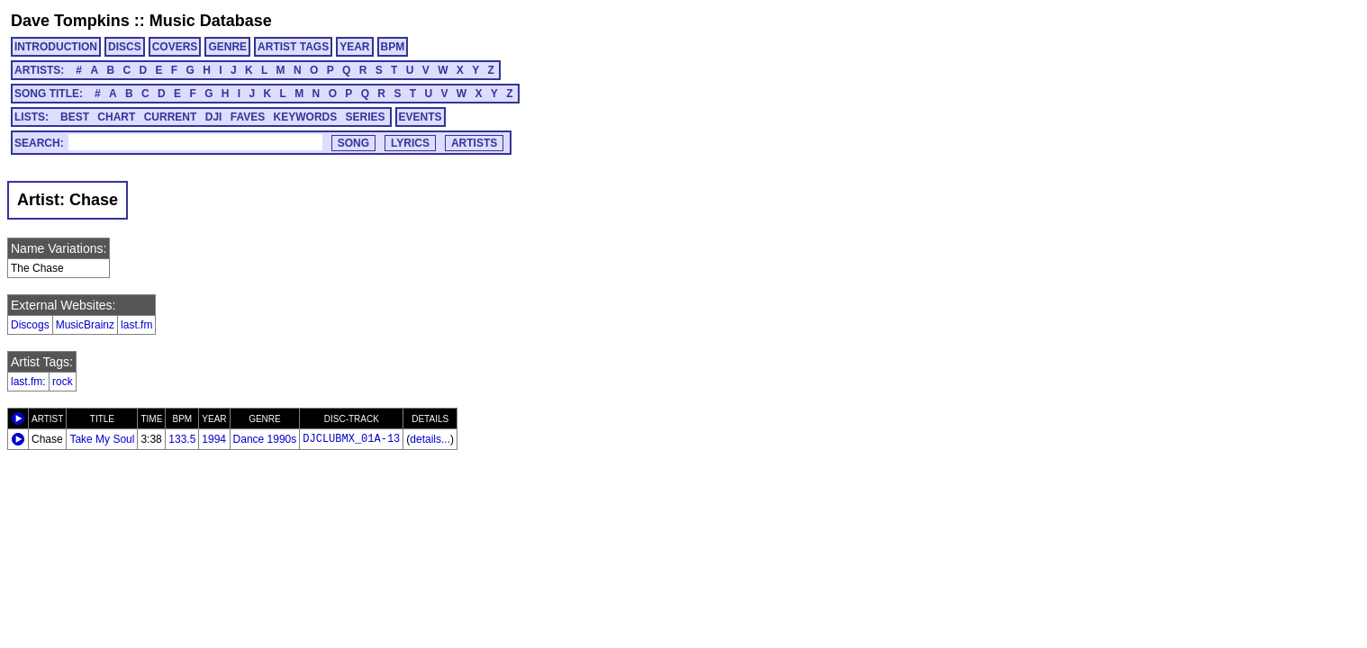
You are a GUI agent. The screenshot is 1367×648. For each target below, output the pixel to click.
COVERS (175, 46)
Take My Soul (101, 439)
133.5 (181, 439)
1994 (214, 439)
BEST (74, 117)
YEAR (354, 46)
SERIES (365, 117)
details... (430, 439)
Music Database (210, 21)
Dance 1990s (265, 439)
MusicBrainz (85, 325)
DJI (213, 117)
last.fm (136, 325)
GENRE (227, 46)
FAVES (248, 117)
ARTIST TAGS (293, 46)
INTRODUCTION (55, 46)
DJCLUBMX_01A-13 (351, 439)
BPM (393, 46)
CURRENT (170, 117)
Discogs (30, 325)
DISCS (124, 46)
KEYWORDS (306, 117)
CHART (116, 117)
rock (62, 381)
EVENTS (420, 117)
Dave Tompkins (70, 21)
